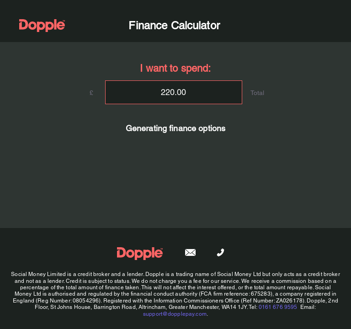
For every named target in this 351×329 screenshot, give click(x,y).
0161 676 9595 (278, 307)
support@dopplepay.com (175, 314)
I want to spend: (175, 68)
